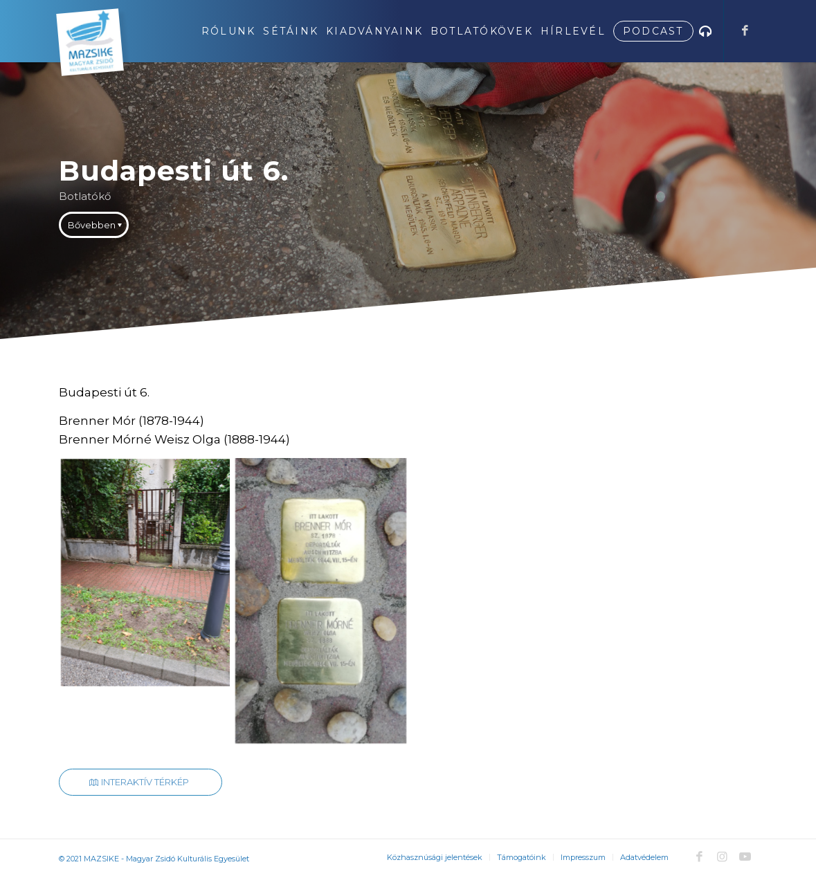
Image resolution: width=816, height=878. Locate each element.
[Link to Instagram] (722, 856)
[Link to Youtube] (745, 856)
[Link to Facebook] (745, 30)
